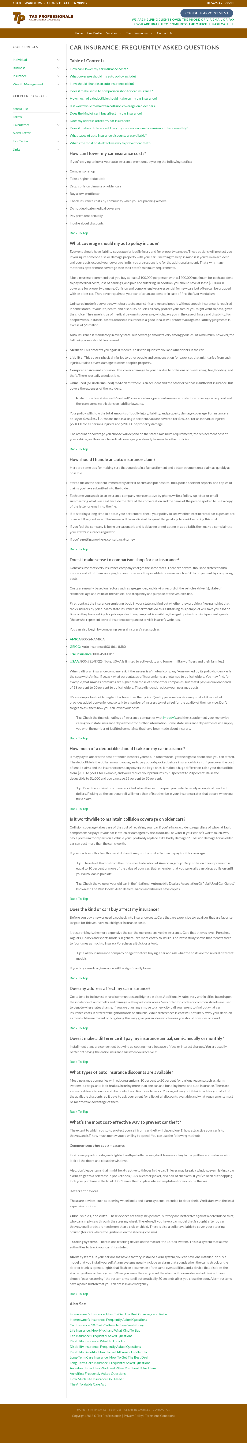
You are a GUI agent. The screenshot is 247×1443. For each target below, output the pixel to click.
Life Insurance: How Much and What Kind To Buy (105, 1330)
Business (19, 68)
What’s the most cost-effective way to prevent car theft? (110, 143)
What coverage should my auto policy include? (103, 76)
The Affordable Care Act (88, 1384)
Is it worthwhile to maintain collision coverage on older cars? (113, 106)
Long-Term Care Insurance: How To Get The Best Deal (109, 1357)
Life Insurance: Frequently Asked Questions (101, 1336)
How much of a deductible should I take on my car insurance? (113, 98)
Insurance (20, 76)
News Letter (22, 133)
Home (79, 33)
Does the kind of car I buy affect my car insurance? (106, 113)
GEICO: (75, 646)
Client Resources (137, 33)
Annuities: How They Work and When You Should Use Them (113, 1368)
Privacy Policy (133, 1416)
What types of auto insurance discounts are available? (108, 135)
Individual (20, 59)
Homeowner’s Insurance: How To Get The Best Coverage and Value (118, 1314)
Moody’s (169, 717)
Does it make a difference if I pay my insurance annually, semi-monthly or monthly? (129, 128)
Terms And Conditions (160, 1416)
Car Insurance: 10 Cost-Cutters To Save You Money (107, 1325)
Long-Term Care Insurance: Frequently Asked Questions (110, 1363)
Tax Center (21, 141)
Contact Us (164, 33)
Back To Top (79, 233)
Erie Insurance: (81, 654)
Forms (17, 117)
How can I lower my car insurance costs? (99, 69)
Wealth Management (28, 84)
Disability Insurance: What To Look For (98, 1341)
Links (16, 149)
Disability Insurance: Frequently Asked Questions (105, 1346)
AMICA (75, 639)
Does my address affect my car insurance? (100, 121)
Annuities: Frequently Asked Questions (98, 1373)
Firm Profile (94, 33)
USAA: (75, 661)
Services (111, 33)
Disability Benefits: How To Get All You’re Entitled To (108, 1352)
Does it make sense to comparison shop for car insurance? (111, 91)
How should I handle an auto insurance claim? (102, 84)
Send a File (20, 109)
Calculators (21, 125)
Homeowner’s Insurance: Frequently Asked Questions (108, 1319)
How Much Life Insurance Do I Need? (97, 1379)
